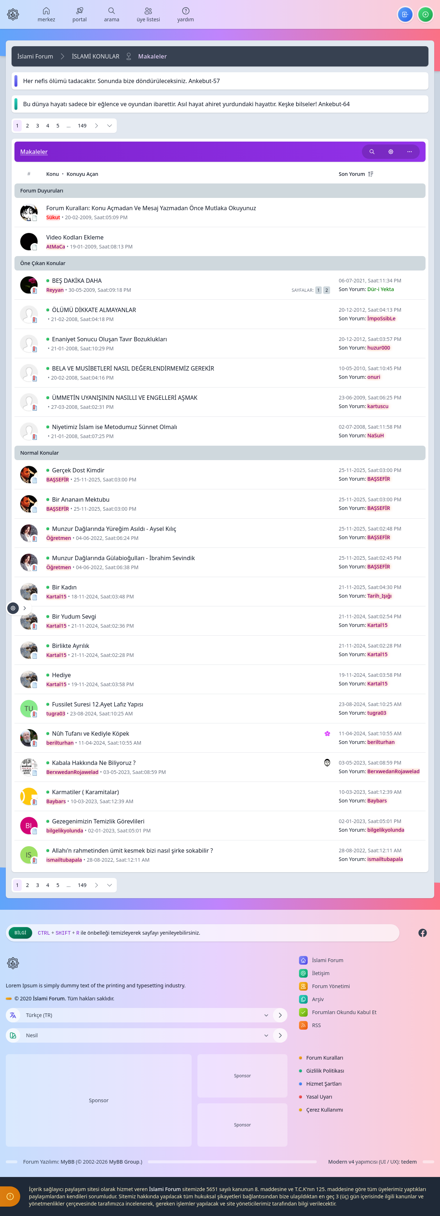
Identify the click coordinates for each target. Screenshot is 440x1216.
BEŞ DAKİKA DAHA (77, 281)
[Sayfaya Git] (109, 125)
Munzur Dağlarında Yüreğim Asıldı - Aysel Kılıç (114, 529)
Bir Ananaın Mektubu (81, 499)
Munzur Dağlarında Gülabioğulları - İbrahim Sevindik (123, 558)
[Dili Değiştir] (146, 1015)
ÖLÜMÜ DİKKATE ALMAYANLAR (94, 310)
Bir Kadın (64, 587)
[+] (370, 174)
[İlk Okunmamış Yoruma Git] (47, 280)
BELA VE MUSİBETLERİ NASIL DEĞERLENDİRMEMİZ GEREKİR (133, 368)
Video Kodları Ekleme (74, 237)
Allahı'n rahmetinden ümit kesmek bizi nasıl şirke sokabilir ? (132, 850)
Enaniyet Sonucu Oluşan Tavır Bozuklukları (109, 339)
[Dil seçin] (13, 1015)
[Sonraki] (96, 125)
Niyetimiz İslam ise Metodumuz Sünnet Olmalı (114, 427)
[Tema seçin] (13, 1035)
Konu (52, 173)
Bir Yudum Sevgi (74, 616)
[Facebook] (422, 933)
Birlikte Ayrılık (70, 646)
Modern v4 (341, 1161)
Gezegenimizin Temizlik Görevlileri (98, 821)
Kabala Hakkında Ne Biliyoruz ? (94, 763)
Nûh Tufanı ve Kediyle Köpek (90, 733)
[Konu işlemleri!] (391, 151)
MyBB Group (124, 1161)
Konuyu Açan (82, 173)
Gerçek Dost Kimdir (78, 470)
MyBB (68, 1161)
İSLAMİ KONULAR (95, 56)
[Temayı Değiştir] (146, 1035)
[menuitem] (46, 14)
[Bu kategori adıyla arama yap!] (372, 151)
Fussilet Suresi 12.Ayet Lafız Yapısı (97, 704)
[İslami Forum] (13, 14)
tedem (409, 1161)
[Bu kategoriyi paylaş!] (409, 151)
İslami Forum (35, 56)
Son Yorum (352, 173)
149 (82, 125)
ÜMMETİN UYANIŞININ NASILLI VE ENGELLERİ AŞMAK (124, 398)
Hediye (61, 675)
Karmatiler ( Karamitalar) (85, 792)
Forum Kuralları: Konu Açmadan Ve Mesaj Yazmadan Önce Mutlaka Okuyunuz (151, 208)
